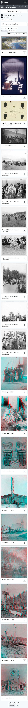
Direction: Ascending (21, 33)
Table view (12, 31)
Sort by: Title (10, 33)
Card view (4, 31)
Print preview (5, 28)
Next (17, 705)
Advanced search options (10, 24)
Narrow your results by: (14, 11)
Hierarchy (14, 28)
